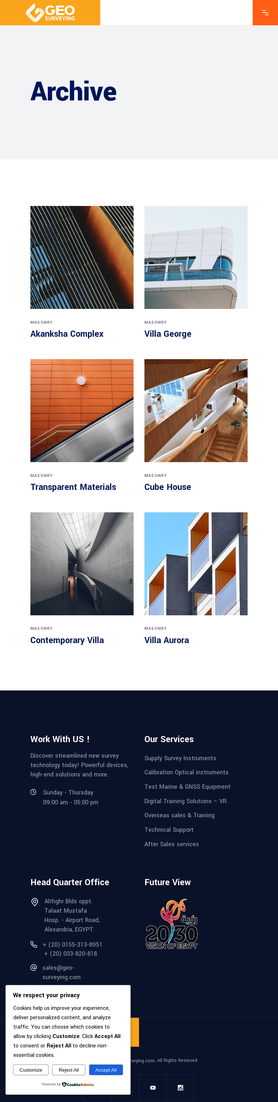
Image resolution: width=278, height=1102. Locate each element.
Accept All (106, 1070)
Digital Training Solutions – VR (185, 801)
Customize (31, 1070)
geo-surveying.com (135, 1061)
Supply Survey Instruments (180, 758)
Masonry (41, 322)
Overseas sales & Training (179, 815)
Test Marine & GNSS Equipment (187, 787)
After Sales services (171, 844)
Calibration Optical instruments (186, 772)
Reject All (69, 1070)
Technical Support (169, 830)
